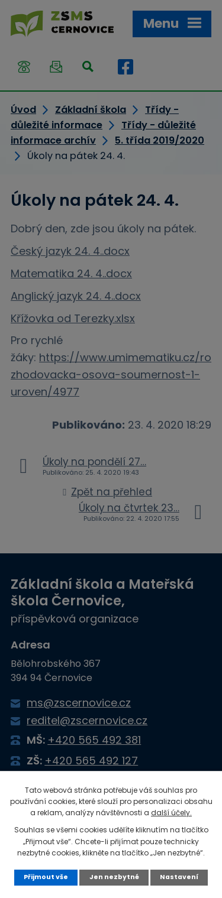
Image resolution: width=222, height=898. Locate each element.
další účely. (171, 813)
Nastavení (179, 877)
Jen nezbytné (114, 877)
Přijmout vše (46, 877)
